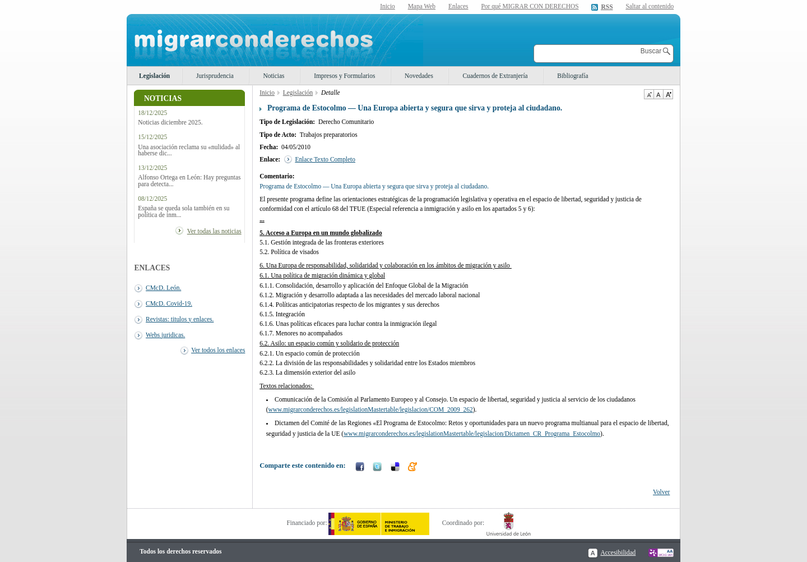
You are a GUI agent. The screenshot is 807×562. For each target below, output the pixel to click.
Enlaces (458, 6)
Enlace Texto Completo (325, 159)
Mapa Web (421, 6)
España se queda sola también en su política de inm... (183, 211)
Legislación (154, 75)
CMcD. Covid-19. (169, 303)
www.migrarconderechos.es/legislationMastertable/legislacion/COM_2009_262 (370, 409)
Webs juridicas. (165, 334)
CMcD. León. (163, 287)
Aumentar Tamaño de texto (668, 94)
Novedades (419, 75)
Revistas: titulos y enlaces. (180, 319)
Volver (661, 492)
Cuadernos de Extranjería (494, 75)
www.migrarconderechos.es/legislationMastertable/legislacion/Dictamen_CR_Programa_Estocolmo (472, 433)
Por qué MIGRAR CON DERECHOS (529, 6)
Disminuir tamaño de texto (648, 94)
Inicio (387, 6)
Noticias (273, 75)
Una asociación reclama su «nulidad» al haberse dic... (189, 150)
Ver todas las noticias (214, 231)
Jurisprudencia (215, 75)
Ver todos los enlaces (218, 350)
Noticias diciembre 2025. (170, 122)
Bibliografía (572, 75)
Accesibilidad (618, 552)
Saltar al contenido (649, 6)
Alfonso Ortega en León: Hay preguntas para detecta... (189, 180)
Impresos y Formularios (344, 75)
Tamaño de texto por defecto (658, 94)
